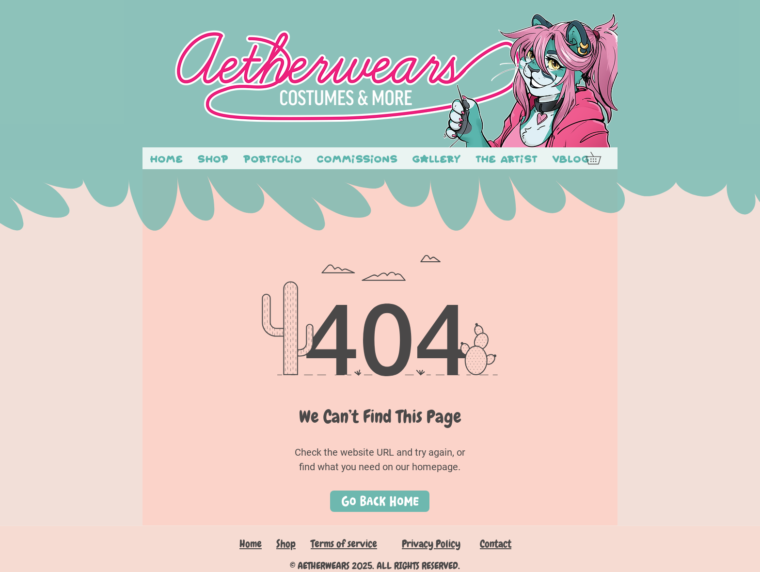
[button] (599, 158)
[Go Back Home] (379, 501)
